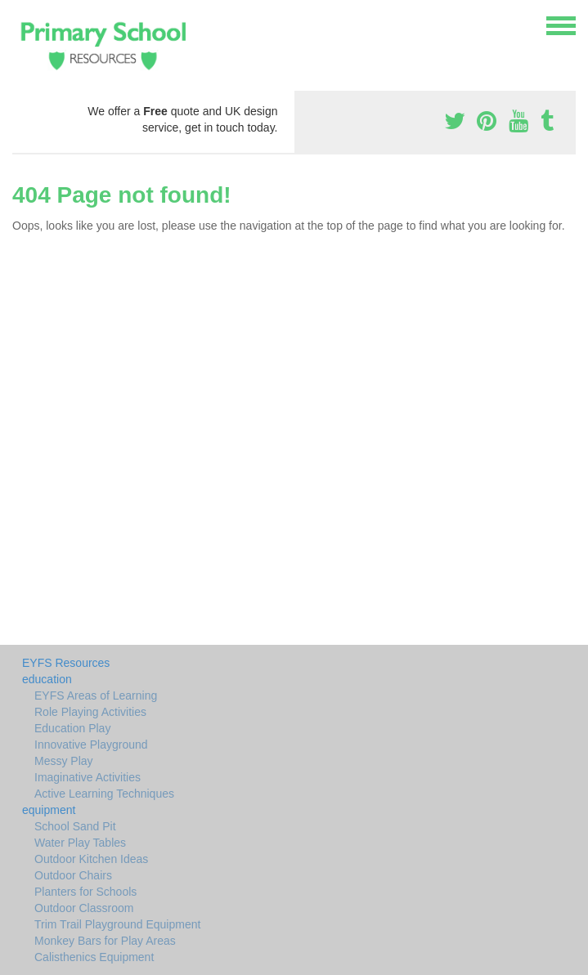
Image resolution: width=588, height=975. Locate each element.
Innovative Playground (91, 744)
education (47, 679)
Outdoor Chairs (73, 875)
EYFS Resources (66, 662)
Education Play (72, 728)
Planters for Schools (85, 891)
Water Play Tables (80, 842)
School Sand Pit (75, 826)
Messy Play (63, 760)
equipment (48, 809)
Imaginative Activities (87, 777)
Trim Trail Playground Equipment (117, 924)
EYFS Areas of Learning (95, 695)
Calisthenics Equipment (94, 957)
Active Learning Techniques (104, 793)
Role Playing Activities (90, 711)
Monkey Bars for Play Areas (105, 940)
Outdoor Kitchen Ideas (91, 858)
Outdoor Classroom (83, 908)
